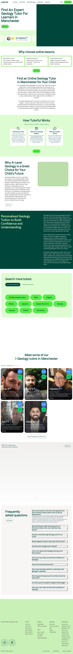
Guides (51, 630)
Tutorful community (54, 626)
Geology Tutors (10, 365)
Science (60, 304)
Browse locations (29, 634)
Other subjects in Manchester (13, 284)
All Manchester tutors (17, 297)
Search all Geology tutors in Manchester (36, 436)
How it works (22, 2)
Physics (12, 310)
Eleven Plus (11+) (42, 304)
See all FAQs (9, 520)
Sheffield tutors (65, 639)
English (49, 297)
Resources (47, 2)
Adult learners (40, 2)
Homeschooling (28, 630)
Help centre (52, 624)
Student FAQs (40, 624)
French (25, 310)
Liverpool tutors (65, 634)
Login (61, 2)
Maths (11, 304)
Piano (36, 297)
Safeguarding (53, 632)
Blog (50, 628)
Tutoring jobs (40, 634)
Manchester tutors (66, 626)
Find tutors (3, 365)
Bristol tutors (64, 641)
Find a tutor (5, 26)
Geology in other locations (27, 284)
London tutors (65, 624)
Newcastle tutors (66, 636)
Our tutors (15, 2)
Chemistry (40, 310)
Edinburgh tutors (65, 643)
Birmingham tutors (66, 628)
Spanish (25, 304)
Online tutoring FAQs (42, 626)
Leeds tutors (64, 630)
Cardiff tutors (65, 645)
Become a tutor (40, 632)
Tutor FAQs (39, 636)
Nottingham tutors (66, 637)
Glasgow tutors (65, 632)
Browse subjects (29, 632)
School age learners (31, 2)
